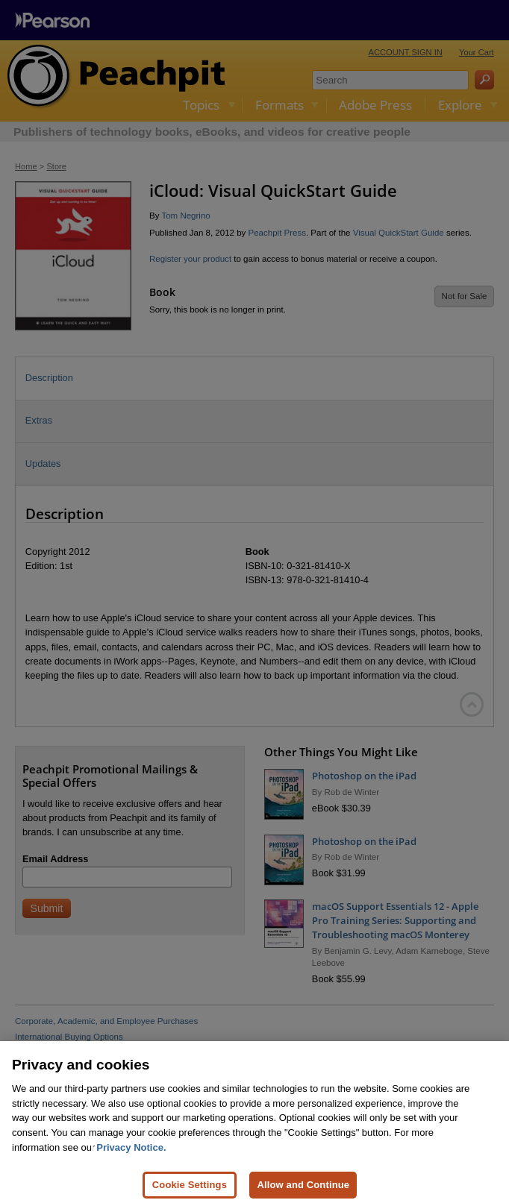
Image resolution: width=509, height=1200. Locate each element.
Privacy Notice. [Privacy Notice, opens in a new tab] (131, 1157)
